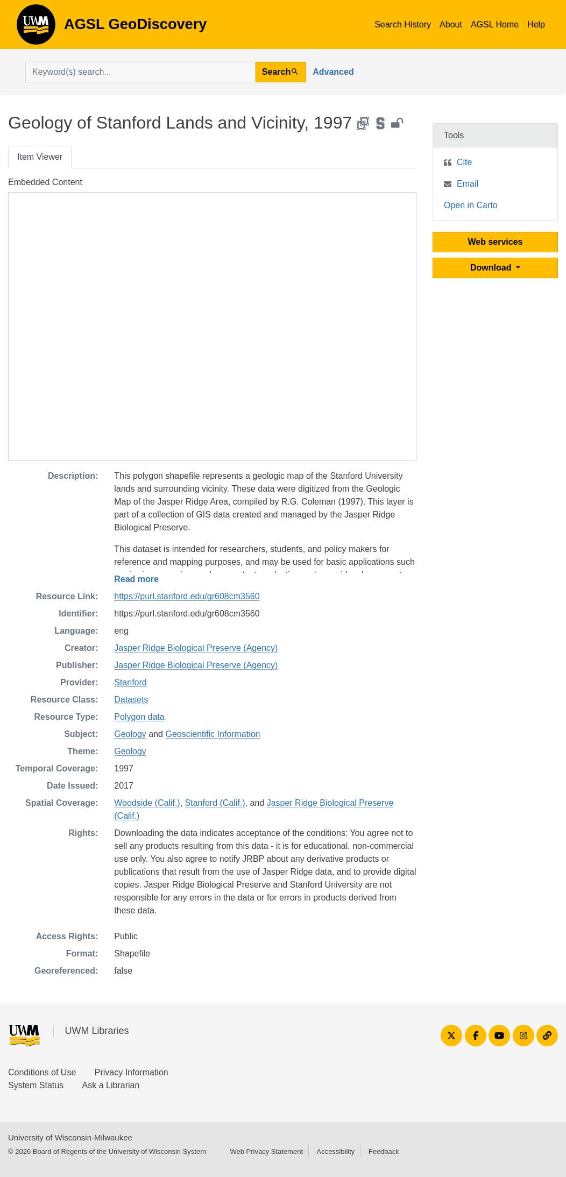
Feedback (384, 1151)
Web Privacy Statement (266, 1151)
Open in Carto (471, 205)
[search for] (140, 72)
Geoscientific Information (212, 734)
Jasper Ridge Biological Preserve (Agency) (196, 648)
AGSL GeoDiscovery (36, 28)
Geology (130, 734)
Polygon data (139, 716)
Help (536, 24)
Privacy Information (131, 1072)
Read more (136, 579)
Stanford (130, 682)
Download (492, 267)
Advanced (333, 71)
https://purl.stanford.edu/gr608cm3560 (186, 596)
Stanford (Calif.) (215, 802)
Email (467, 183)
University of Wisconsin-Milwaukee (70, 1137)
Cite (464, 162)
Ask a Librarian (111, 1085)
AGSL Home (495, 24)
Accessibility (335, 1151)
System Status (35, 1085)
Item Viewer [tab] (39, 156)
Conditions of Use (42, 1072)
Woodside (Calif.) (147, 802)
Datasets (131, 699)
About (451, 24)
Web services (495, 241)
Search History (402, 24)
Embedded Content (45, 182)
